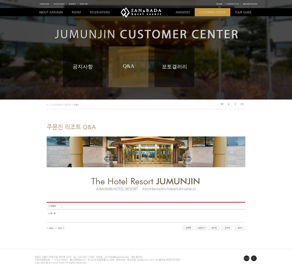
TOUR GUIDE (243, 12)
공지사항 (83, 66)
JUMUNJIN (44, 4)
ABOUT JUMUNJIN (51, 12)
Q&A (128, 66)
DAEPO (72, 4)
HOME (219, 4)
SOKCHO (84, 4)
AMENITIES (183, 12)
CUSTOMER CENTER (212, 12)
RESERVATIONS (250, 4)
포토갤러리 (174, 66)
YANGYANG (59, 4)
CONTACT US (233, 4)
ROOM (76, 12)
